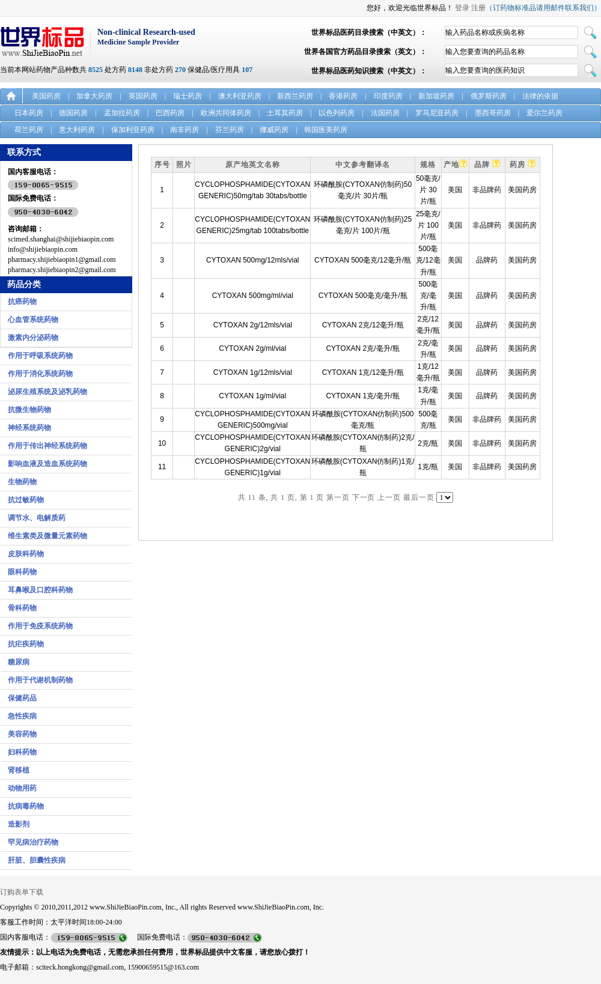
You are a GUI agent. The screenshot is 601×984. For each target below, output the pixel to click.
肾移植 (18, 770)
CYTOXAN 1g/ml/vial (252, 396)
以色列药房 (337, 113)
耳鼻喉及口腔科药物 (40, 590)
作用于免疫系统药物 (40, 626)
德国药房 (73, 113)
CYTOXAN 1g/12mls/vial (252, 372)
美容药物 (22, 734)
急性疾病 (22, 716)
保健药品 (22, 698)
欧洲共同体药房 (226, 113)
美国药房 (46, 96)
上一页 (389, 497)
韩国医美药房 (325, 130)
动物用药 (22, 788)
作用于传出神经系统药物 (47, 446)
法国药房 (385, 113)
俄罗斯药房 (489, 96)
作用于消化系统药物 (40, 373)
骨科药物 (22, 608)
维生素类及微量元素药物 (47, 536)
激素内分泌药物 (33, 337)
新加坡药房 (436, 96)
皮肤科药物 (26, 554)
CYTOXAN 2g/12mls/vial (252, 325)
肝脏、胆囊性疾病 (37, 860)
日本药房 (28, 113)
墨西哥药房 (493, 113)
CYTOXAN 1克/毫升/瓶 (362, 396)
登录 (462, 8)
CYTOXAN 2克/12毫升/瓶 (363, 325)
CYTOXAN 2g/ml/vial (252, 348)
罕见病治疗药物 (33, 842)
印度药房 (388, 96)
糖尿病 (18, 662)
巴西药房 (170, 113)
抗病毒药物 (26, 806)
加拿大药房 (94, 96)
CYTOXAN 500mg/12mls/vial (252, 260)
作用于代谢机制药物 (40, 680)
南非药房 (184, 130)
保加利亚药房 (132, 130)
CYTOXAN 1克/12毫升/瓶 (363, 372)
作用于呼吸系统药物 (40, 355)
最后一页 (419, 497)
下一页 (364, 497)
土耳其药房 (285, 113)
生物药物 (22, 482)
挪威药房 (274, 130)
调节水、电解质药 (37, 518)
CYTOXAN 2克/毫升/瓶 (362, 348)
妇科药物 (22, 752)
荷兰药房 (28, 130)
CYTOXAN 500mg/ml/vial (252, 295)
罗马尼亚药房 (437, 113)
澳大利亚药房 (239, 96)
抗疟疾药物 (26, 644)
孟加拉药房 (122, 113)
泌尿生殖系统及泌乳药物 (47, 391)
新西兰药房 (295, 96)
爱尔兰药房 (544, 113)
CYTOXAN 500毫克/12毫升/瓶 (362, 260)
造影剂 (18, 824)
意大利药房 (77, 130)
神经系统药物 (29, 428)
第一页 (338, 497)
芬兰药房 (229, 130)
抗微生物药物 (29, 409)
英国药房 (143, 96)
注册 (478, 8)
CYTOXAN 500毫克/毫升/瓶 (363, 295)
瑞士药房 (187, 96)
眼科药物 (22, 572)
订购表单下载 (21, 892)
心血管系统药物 (33, 319)
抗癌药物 (22, 301)
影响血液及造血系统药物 (47, 464)
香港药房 (343, 96)
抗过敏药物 (26, 500)
